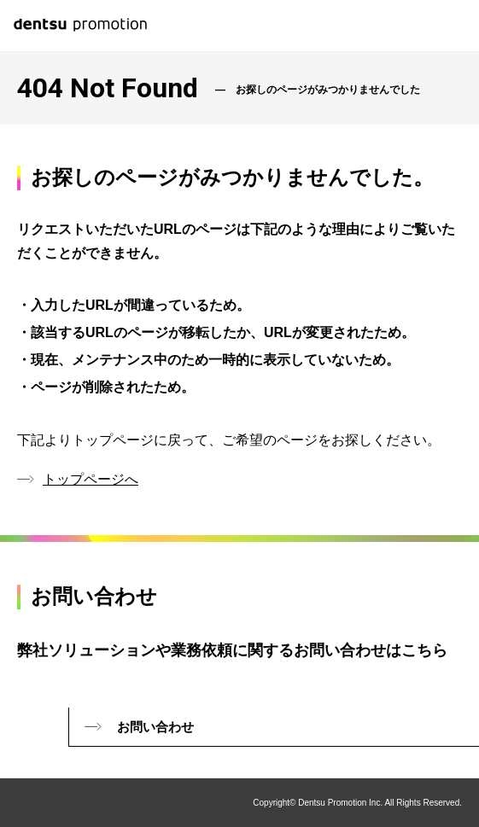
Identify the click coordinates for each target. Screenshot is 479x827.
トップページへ (90, 479)
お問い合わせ (155, 726)
